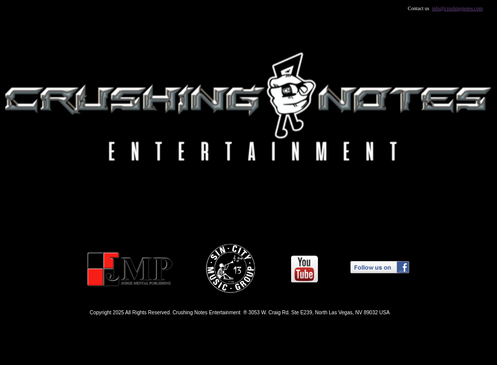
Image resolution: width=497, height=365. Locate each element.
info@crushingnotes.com (457, 8)
